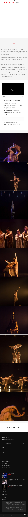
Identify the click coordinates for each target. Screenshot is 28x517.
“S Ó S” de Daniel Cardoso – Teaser (15, 485)
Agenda (4, 457)
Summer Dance (6, 461)
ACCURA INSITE (21, 516)
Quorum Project (6, 465)
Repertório (5, 454)
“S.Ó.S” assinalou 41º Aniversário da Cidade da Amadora (16, 480)
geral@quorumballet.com (8, 447)
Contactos (4, 463)
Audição (4, 459)
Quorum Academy (6, 467)
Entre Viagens (11, 473)
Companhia (5, 452)
